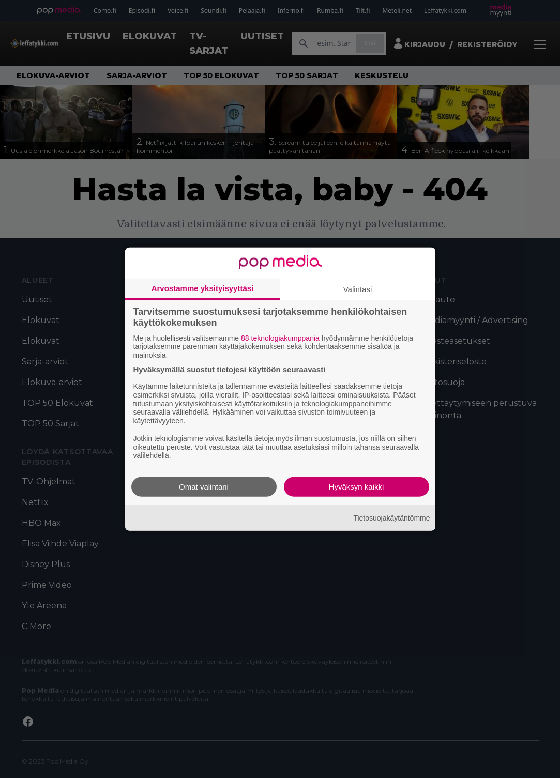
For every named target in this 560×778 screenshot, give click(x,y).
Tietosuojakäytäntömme (391, 517)
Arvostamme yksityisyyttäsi (203, 287)
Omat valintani (204, 486)
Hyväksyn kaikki (356, 486)
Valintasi (357, 288)
